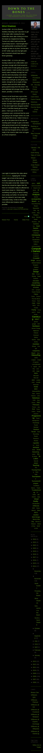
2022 (35, 545)
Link (37, 368)
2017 (35, 557)
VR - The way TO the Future (35, 87)
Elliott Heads (35, 285)
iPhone (34, 346)
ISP (36, 348)
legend (35, 366)
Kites (38, 353)
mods (33, 382)
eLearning (35, 283)
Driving (34, 276)
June (36, 644)
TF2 (36, 467)
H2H (38, 324)
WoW (38, 526)
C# (39, 221)
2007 (35, 679)
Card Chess (35, 97)
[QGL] (33, 183)
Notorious (34, 102)
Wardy (38, 508)
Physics (34, 407)
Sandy (37, 445)
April (36, 647)
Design (36, 272)
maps (37, 371)
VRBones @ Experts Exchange (35, 722)
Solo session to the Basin (38, 610)
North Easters (38, 586)
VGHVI (34, 497)
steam (36, 463)
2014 (35, 566)
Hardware (36, 326)
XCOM (36, 528)
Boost (33, 217)
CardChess (36, 230)
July (36, 641)
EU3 (33, 289)
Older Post (25, 220)
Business (34, 221)
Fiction (33, 296)
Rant (38, 431)
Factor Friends (35, 99)
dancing (38, 260)
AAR (38, 183)
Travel (38, 488)
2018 (35, 554)
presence (36, 413)
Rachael (36, 427)
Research (36, 438)
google (34, 324)
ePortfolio (36, 287)
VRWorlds (36, 506)
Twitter (34, 494)
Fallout (36, 294)
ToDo (36, 472)
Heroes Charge (36, 328)
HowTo (34, 339)
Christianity (36, 235)
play (39, 407)
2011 (35, 667)
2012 (35, 664)
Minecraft (36, 377)
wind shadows (6, 176)
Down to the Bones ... (21, 10)
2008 (35, 676)
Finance (38, 296)
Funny (34, 310)
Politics (33, 411)
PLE (33, 409)
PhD (38, 402)
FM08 (33, 303)
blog (38, 212)
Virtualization (36, 503)
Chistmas (36, 233)
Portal (38, 411)
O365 (34, 400)
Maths (36, 373)
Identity (36, 342)
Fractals (36, 307)
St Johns (34, 456)
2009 (35, 673)
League (33, 359)
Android (36, 197)
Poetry (38, 409)
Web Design (36, 517)
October (37, 628)
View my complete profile (34, 64)
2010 (35, 670)
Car (34, 226)
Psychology (36, 422)
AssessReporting (36, 203)
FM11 (34, 305)
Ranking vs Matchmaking (36, 128)
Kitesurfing (23, 209)
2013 (35, 661)
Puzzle (36, 425)
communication (36, 246)
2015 (35, 563)
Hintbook (36, 333)
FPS (38, 305)
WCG (36, 512)
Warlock (34, 510)
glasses (36, 321)
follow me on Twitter (37, 746)
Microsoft (36, 375)
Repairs (36, 436)
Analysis (36, 194)
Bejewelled (36, 208)
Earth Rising (35, 152)
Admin (34, 190)
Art (39, 201)
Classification (36, 239)
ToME (36, 474)
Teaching (36, 465)
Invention (36, 344)
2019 (35, 551)
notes (38, 395)
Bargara (36, 206)
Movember (36, 384)
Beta (34, 210)
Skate (33, 449)
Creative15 (36, 256)
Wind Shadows (9, 26)
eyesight (38, 289)
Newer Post (6, 220)
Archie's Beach (13, 209)
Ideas (38, 339)
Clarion (38, 237)
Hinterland (36, 335)
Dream (38, 274)
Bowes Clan (35, 692)
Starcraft (36, 461)
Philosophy (36, 405)
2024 (35, 539)
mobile (38, 380)
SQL (38, 454)
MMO (33, 380)
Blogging (35, 215)
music (36, 387)
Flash (38, 301)
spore (33, 454)
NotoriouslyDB (35, 105)
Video (38, 497)
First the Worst (36, 298)
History (36, 337)
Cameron (36, 224)
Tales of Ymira (35, 155)
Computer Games (36, 250)
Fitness (34, 301)
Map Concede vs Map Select (35, 136)
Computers (36, 253)
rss (33, 445)
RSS (26, 216)
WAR (33, 508)
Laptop (36, 357)
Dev (33, 274)
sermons (36, 447)
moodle (38, 382)
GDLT (37, 319)
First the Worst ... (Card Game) (35, 109)
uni (38, 494)
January (37, 655)
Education (36, 281)
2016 (35, 560)
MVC (36, 389)
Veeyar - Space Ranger (34, 160)
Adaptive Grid (36, 188)
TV (37, 492)
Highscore (36, 330)
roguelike (36, 443)
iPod (38, 346)
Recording (36, 434)
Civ (33, 237)
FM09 (38, 303)
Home (16, 220)
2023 (35, 542)
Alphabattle (36, 192)
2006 (35, 682)
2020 (35, 548)
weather (36, 515)
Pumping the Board (37, 593)
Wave (38, 510)
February (37, 650)
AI (38, 190)
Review (36, 440)
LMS (33, 371)
